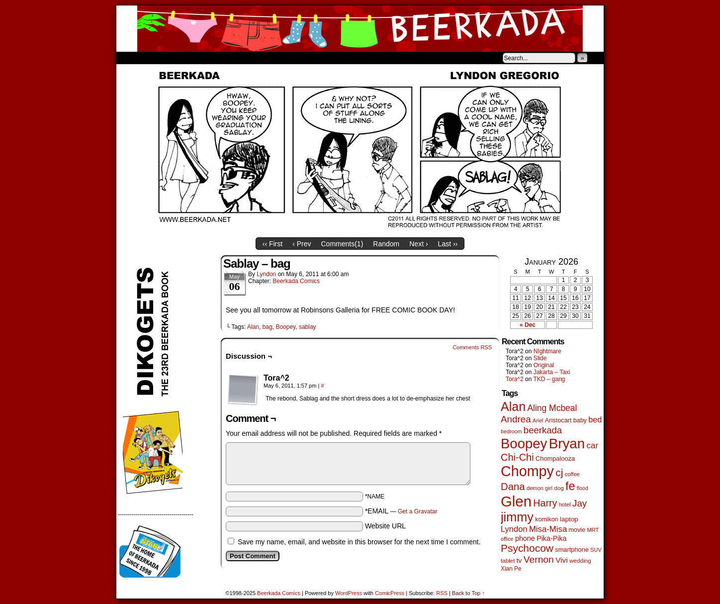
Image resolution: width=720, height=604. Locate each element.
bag (267, 326)
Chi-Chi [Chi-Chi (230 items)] (517, 457)
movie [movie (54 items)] (577, 529)
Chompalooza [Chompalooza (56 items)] (555, 458)
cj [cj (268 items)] (559, 472)
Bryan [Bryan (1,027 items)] (567, 443)
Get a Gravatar (417, 511)
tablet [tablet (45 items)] (508, 560)
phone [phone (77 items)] (525, 538)
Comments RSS (472, 347)
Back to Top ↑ (468, 593)
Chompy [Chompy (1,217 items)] (527, 471)
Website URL (385, 526)
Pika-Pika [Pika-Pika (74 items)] (551, 538)
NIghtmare (547, 351)
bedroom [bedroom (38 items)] (511, 431)
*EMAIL (401, 511)
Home (130, 58)
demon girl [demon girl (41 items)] (539, 488)
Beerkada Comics (360, 28)
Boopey (285, 326)
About (160, 58)
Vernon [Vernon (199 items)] (539, 559)
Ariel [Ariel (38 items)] (538, 420)
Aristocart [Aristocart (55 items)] (558, 420)
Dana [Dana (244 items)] (513, 486)
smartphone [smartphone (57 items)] (572, 549)
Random (386, 244)
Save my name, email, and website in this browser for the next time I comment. (359, 542)
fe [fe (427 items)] (570, 486)
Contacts (228, 58)
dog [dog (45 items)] (558, 488)
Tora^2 (515, 379)
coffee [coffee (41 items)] (572, 474)
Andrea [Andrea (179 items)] (516, 419)
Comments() (342, 244)
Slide (540, 358)
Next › (418, 244)
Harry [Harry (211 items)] (545, 503)
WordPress (348, 593)
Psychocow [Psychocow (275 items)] (527, 548)
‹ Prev (301, 244)
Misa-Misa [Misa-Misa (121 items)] (548, 529)
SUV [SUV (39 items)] (595, 550)
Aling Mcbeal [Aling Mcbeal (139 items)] (552, 408)
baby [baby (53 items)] (580, 420)
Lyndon (266, 274)
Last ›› (448, 244)
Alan (253, 326)
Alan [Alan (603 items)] (513, 406)
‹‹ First (272, 244)
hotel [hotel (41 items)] (565, 504)
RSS (442, 593)
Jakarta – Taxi (552, 372)
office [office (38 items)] (507, 539)
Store (190, 58)
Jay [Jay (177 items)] (579, 503)
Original (544, 365)
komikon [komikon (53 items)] (546, 519)
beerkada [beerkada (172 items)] (543, 430)
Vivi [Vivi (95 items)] (561, 560)
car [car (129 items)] (593, 445)
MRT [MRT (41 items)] (593, 530)
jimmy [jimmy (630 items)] (517, 517)
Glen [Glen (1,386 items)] (516, 501)
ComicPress (389, 593)
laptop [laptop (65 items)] (569, 519)
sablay (307, 326)
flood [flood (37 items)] (582, 488)
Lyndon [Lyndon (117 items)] (514, 529)
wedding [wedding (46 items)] (580, 560)
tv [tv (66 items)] (519, 560)
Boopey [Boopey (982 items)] (524, 443)
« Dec (528, 324)
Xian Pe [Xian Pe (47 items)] (511, 568)
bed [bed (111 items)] (595, 419)
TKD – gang (549, 379)
